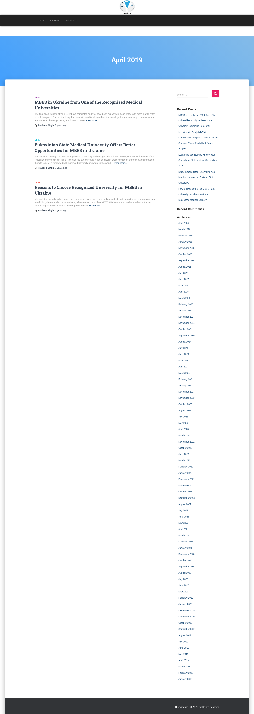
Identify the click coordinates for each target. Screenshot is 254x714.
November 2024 (187, 323)
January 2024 (185, 385)
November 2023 (187, 398)
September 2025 (187, 260)
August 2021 (185, 504)
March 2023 (184, 435)
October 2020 (185, 560)
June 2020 (184, 585)
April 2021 (184, 529)
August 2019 (185, 635)
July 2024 (183, 348)
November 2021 (187, 485)
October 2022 (185, 448)
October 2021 (185, 491)
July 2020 (183, 579)
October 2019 (185, 623)
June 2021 (184, 516)
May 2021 (183, 523)
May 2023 (183, 423)
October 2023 (185, 404)
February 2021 (186, 541)
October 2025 (185, 254)
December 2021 (187, 479)
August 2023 (185, 410)
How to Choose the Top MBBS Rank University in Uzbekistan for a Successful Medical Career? (197, 194)
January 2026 (185, 242)
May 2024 (183, 360)
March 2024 (184, 373)
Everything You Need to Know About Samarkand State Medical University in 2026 (198, 160)
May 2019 (183, 654)
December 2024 (187, 316)
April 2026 (184, 223)
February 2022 (186, 466)
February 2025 (186, 304)
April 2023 (184, 429)
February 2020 (186, 597)
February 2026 (186, 235)
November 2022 (187, 441)
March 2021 (184, 535)
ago (61, 125)
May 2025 (183, 285)
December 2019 (187, 610)
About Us (55, 20)
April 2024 (184, 366)
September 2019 (187, 629)
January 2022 (185, 473)
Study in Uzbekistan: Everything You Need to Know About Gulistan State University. (197, 177)
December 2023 (187, 391)
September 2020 (187, 566)
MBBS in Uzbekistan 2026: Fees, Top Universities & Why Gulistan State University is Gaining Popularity (197, 120)
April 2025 (184, 291)
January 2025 (185, 310)
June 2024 (184, 354)
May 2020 (183, 591)
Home (42, 20)
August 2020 (185, 573)
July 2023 (183, 416)
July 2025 (183, 273)
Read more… (92, 120)
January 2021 (185, 548)
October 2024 (185, 329)
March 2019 (184, 666)
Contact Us (71, 20)
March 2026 (184, 229)
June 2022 (184, 454)
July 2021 (183, 510)
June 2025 (184, 279)
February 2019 (186, 673)
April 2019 (184, 660)
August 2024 (185, 341)
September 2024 (187, 335)
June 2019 (184, 648)
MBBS (37, 97)
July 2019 (183, 641)
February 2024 (186, 379)
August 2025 (185, 266)
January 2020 (185, 604)
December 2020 (187, 554)
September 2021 (187, 498)
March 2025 (184, 298)
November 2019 (187, 616)
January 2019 (185, 679)
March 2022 (184, 460)
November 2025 (187, 248)
